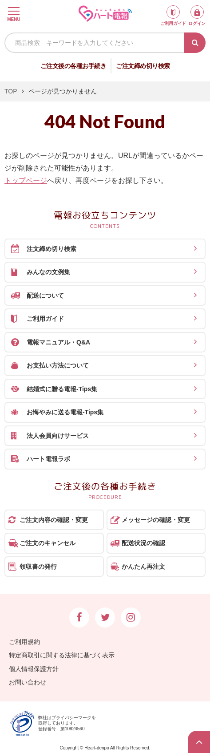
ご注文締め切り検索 (143, 65)
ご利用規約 (24, 641)
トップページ (25, 180)
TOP (10, 91)
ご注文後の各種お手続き (73, 65)
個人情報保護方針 (34, 668)
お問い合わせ (27, 682)
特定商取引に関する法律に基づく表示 (62, 655)
